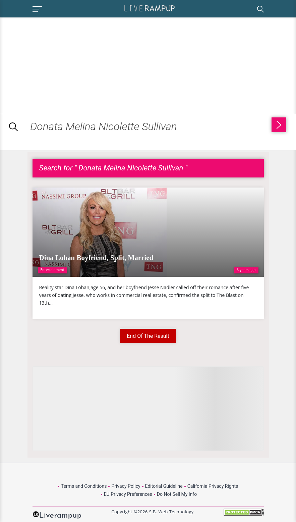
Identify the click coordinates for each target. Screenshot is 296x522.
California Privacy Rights (212, 486)
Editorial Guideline (164, 486)
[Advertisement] (56, 64)
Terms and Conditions (84, 486)
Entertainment (52, 269)
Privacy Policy (125, 486)
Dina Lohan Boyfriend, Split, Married (96, 258)
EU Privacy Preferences (128, 494)
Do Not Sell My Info (177, 494)
